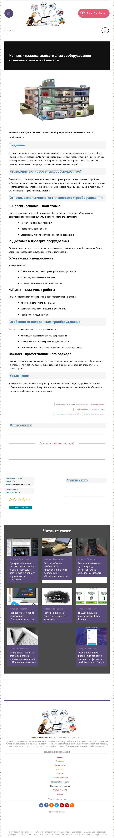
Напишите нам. (99, 414)
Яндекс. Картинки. (98, 409)
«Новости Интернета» (41, 737)
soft (13, 481)
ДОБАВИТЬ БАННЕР (20, 507)
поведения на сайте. (73, 414)
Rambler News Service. (97, 405)
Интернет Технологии (21, 484)
